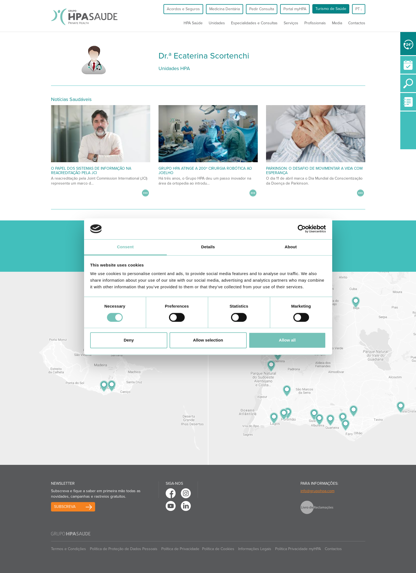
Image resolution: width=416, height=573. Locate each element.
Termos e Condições (68, 549)
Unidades (217, 23)
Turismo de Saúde (330, 8)
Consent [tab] (125, 247)
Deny (129, 340)
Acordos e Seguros (183, 9)
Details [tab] (208, 247)
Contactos (356, 23)
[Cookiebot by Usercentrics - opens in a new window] (302, 229)
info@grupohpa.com (317, 491)
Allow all (287, 340)
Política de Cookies (218, 549)
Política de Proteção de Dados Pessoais (123, 549)
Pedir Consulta (261, 9)
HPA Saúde (193, 23)
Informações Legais (254, 549)
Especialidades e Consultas (254, 23)
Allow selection (208, 340)
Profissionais (315, 23)
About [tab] (291, 247)
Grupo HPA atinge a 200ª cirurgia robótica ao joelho (205, 170)
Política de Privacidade (180, 549)
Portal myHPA (294, 9)
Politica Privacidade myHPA (298, 549)
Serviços (291, 23)
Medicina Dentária (224, 9)
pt (358, 9)
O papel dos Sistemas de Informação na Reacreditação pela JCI (91, 170)
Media (337, 23)
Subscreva (65, 506)
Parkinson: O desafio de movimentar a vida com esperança (314, 170)
